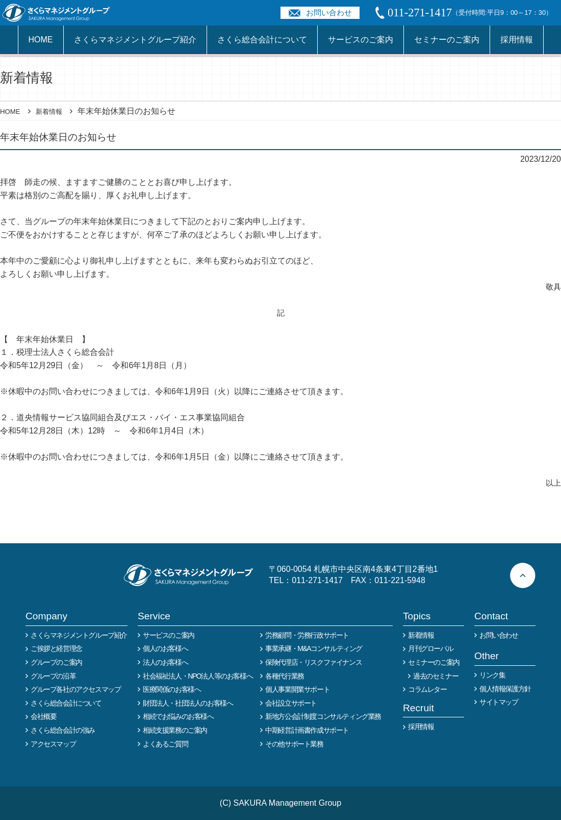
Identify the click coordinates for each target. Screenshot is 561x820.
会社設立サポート (291, 703)
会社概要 (43, 716)
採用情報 (516, 39)
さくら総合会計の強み (63, 730)
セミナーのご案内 (446, 39)
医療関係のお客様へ (171, 689)
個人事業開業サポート (297, 689)
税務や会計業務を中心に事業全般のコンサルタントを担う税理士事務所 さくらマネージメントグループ (61, 13)
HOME (41, 39)
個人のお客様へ (165, 648)
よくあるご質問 (165, 744)
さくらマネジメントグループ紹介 (135, 39)
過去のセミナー (435, 676)
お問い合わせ (329, 12)
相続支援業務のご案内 (175, 730)
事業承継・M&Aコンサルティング (313, 648)
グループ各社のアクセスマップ (75, 689)
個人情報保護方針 (505, 689)
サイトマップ (498, 702)
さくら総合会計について (262, 39)
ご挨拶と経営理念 (56, 648)
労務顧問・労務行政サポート (307, 635)
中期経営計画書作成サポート (307, 730)
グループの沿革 (53, 676)
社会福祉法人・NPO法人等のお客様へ (197, 676)
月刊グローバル (430, 648)
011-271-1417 (317, 580)
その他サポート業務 (294, 744)
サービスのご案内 (360, 39)
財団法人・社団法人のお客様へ (188, 703)
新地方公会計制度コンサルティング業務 (323, 716)
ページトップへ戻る (523, 575)
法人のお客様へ (165, 662)
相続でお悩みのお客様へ (178, 716)
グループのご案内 (56, 662)
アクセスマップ (53, 744)
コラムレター (427, 689)
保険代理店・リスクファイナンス (313, 662)
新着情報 (56, 111)
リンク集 (492, 675)
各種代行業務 (284, 676)
